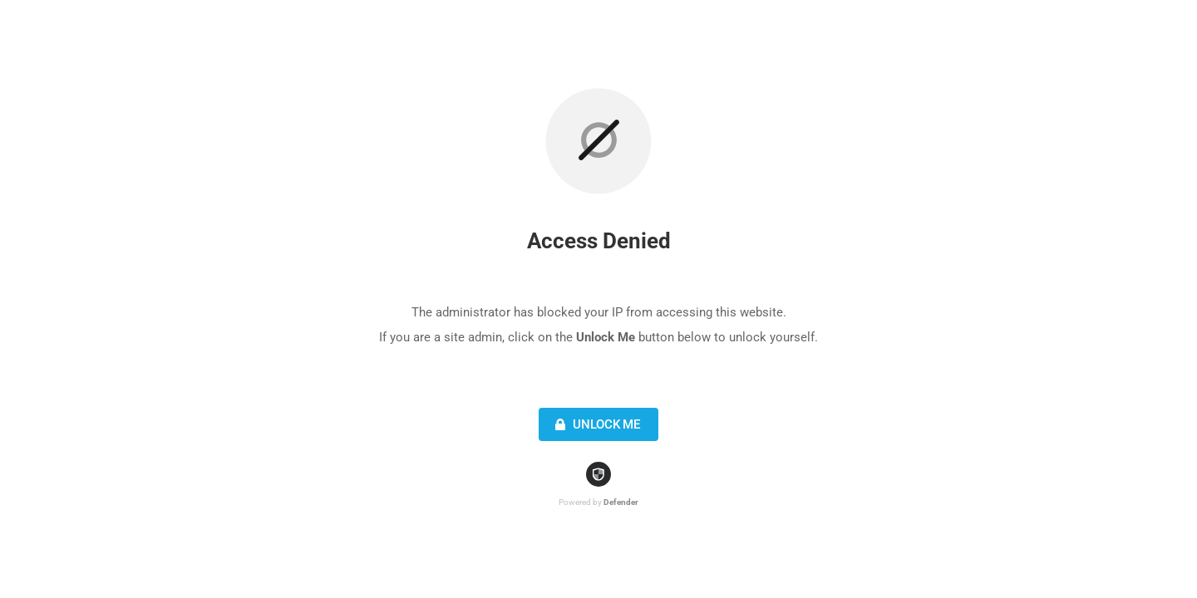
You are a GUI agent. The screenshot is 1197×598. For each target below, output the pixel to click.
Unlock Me (595, 424)
